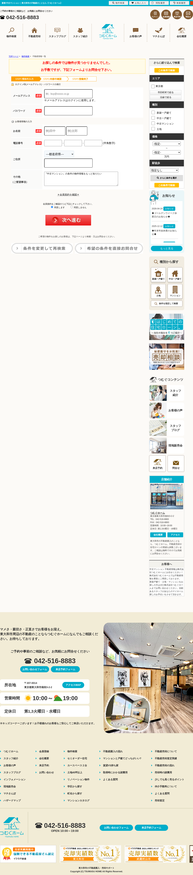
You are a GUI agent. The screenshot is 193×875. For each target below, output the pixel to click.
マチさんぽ (10, 793)
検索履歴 (179, 3)
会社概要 (158, 534)
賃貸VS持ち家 (111, 765)
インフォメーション (15, 779)
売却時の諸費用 (163, 772)
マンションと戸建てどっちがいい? (122, 758)
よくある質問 (110, 779)
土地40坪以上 (74, 772)
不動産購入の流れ (113, 751)
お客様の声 (10, 765)
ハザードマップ (12, 800)
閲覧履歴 (158, 3)
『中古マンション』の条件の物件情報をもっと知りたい (85, 180)
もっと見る (166, 248)
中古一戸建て (161, 118)
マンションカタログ (78, 800)
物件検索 (72, 751)
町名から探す (74, 793)
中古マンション (162, 123)
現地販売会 (10, 786)
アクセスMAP (73, 685)
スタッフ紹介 (11, 758)
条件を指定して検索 (168, 303)
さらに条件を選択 (167, 178)
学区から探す (74, 786)
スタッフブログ (12, 772)
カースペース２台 (77, 765)
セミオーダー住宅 (77, 758)
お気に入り (139, 3)
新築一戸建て (161, 112)
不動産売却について (166, 751)
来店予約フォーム (65, 669)
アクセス (175, 534)
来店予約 (44, 765)
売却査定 (160, 800)
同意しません (78, 210)
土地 (156, 128)
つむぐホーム (157, 512)
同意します (58, 210)
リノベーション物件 (78, 779)
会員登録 (44, 751)
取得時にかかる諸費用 (115, 772)
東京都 (157, 86)
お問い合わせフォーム (34, 669)
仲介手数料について (166, 786)
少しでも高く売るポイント (169, 779)
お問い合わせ (46, 772)
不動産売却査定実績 (166, 758)
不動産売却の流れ (164, 765)
